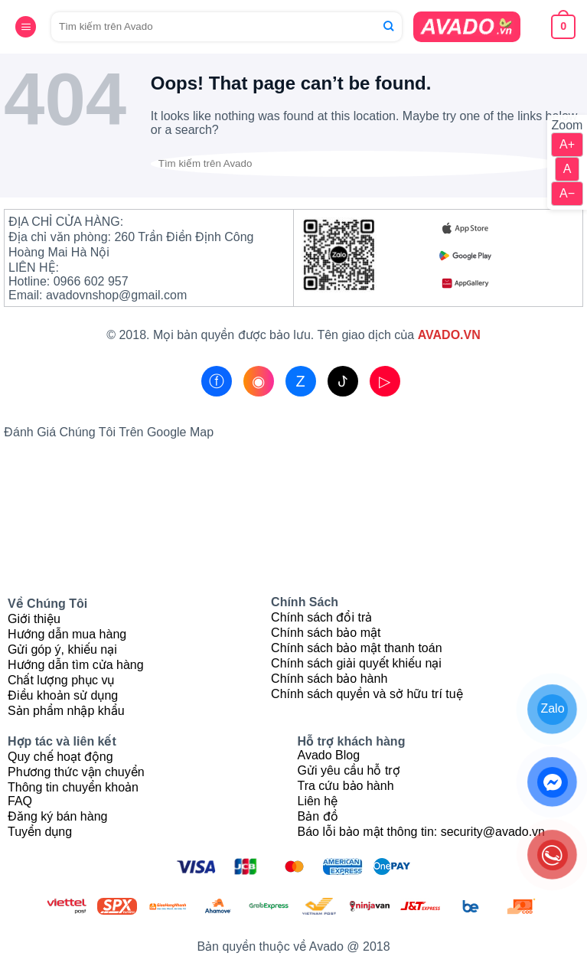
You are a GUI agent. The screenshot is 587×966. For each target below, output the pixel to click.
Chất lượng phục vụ (61, 680)
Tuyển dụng (40, 831)
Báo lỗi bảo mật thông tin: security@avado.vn (422, 831)
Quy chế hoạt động (60, 756)
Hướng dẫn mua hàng (67, 634)
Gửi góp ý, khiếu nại (62, 649)
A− (567, 193)
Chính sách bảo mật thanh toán (356, 647)
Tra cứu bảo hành (346, 785)
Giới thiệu (34, 618)
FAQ (20, 801)
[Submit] (388, 26)
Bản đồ (318, 816)
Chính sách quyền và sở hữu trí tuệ (367, 693)
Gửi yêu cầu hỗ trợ (349, 770)
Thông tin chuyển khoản (73, 787)
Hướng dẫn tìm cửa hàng (76, 664)
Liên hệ (318, 801)
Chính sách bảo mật (325, 632)
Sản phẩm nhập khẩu (66, 710)
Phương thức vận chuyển (76, 771)
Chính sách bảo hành (329, 678)
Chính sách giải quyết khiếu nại (356, 663)
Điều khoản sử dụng (63, 695)
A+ (567, 144)
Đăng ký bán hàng (57, 816)
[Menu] (25, 27)
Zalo (552, 708)
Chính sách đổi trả (321, 617)
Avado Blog (329, 755)
